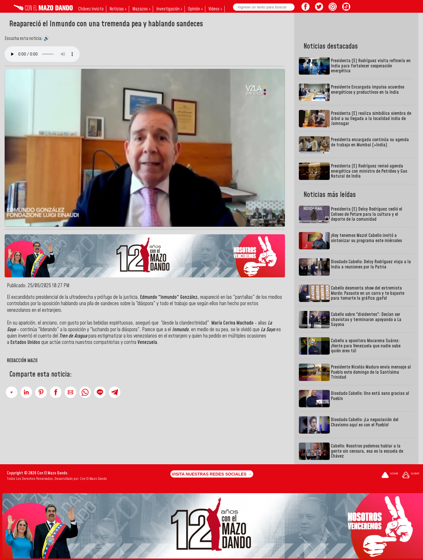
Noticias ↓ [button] (117, 9)
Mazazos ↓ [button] (141, 9)
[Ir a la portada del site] (390, 475)
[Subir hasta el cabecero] (410, 475)
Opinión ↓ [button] (195, 9)
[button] (11, 392)
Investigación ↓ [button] (169, 9)
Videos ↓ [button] (215, 9)
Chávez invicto (91, 9)
